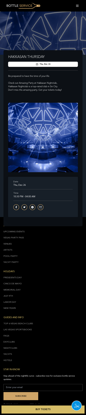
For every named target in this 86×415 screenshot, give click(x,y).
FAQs (6, 336)
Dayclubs (9, 342)
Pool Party (10, 256)
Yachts (7, 354)
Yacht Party (11, 262)
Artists (7, 250)
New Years (9, 308)
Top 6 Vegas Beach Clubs (18, 324)
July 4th (8, 296)
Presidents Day (12, 278)
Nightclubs (10, 348)
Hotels (7, 360)
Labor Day (9, 302)
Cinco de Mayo (12, 284)
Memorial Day (12, 290)
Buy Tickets (43, 409)
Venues (7, 244)
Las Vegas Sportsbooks (17, 330)
